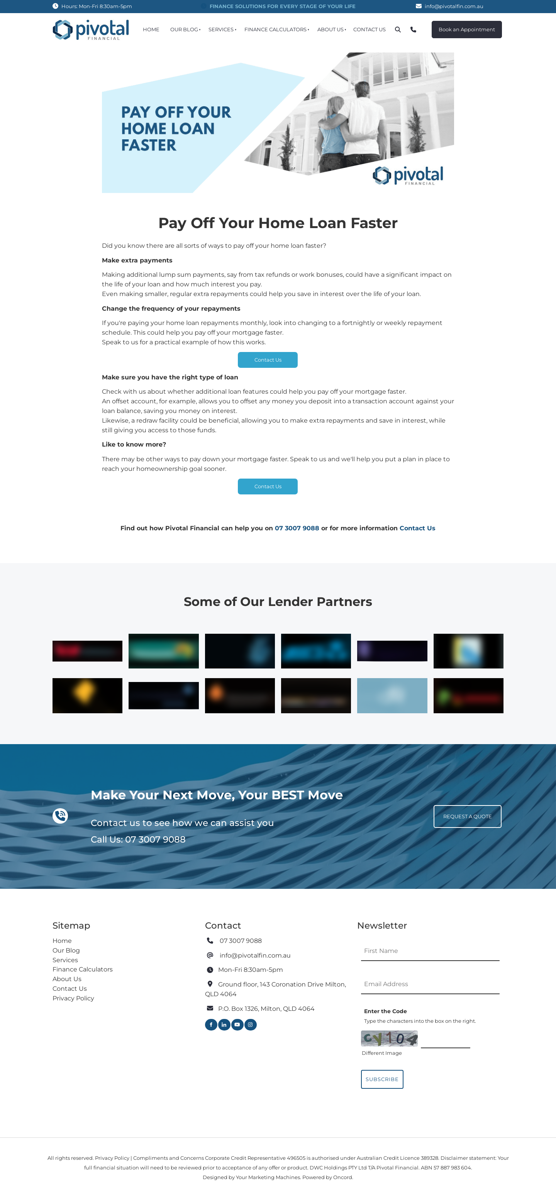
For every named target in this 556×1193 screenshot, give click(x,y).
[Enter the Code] (445, 1038)
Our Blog (184, 29)
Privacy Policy (73, 998)
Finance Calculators (275, 29)
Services (221, 29)
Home (151, 29)
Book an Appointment (460, 25)
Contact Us (369, 29)
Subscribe (382, 1079)
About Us (330, 29)
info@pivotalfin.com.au (454, 6)
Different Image (382, 1053)
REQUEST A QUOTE (458, 810)
